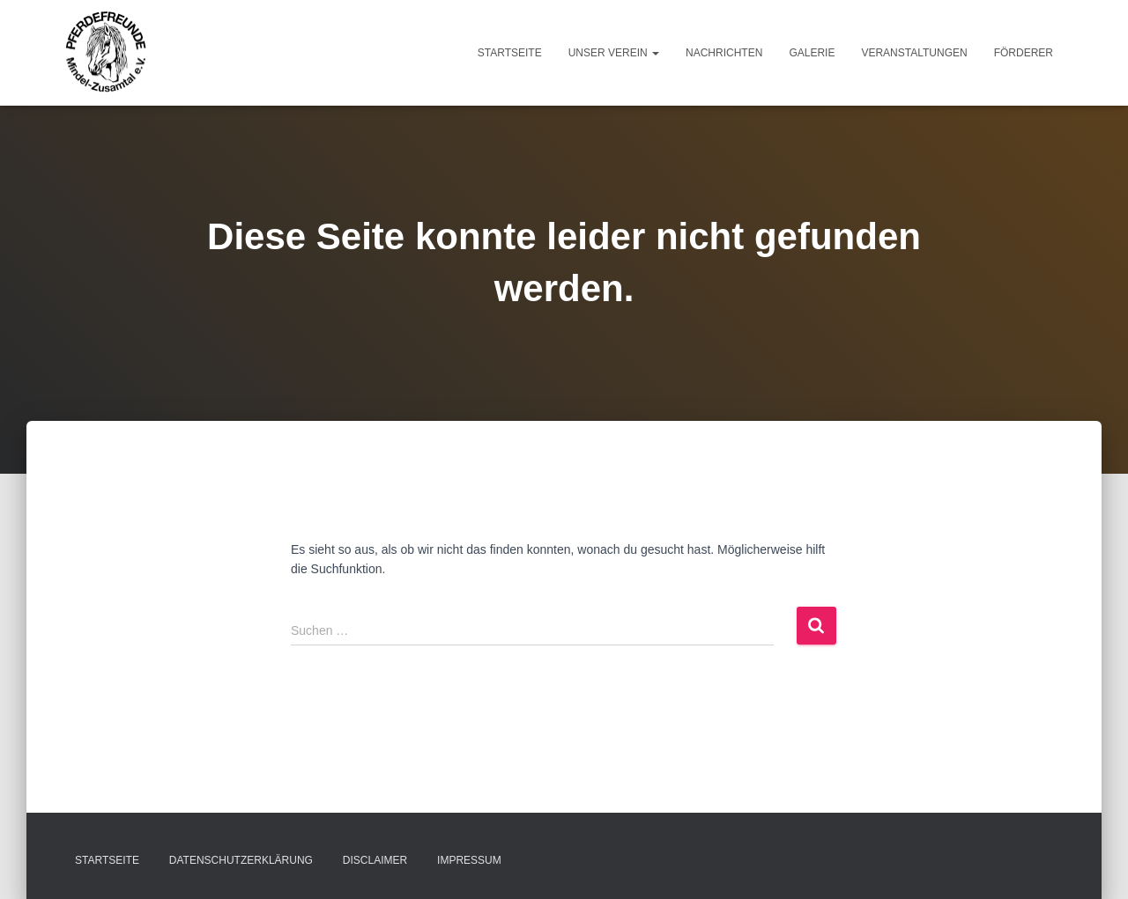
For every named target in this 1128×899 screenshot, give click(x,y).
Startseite (510, 53)
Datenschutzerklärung (241, 860)
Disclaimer (375, 860)
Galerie (812, 53)
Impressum (469, 860)
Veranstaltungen (914, 53)
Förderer (1023, 53)
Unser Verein (613, 53)
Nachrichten (724, 53)
